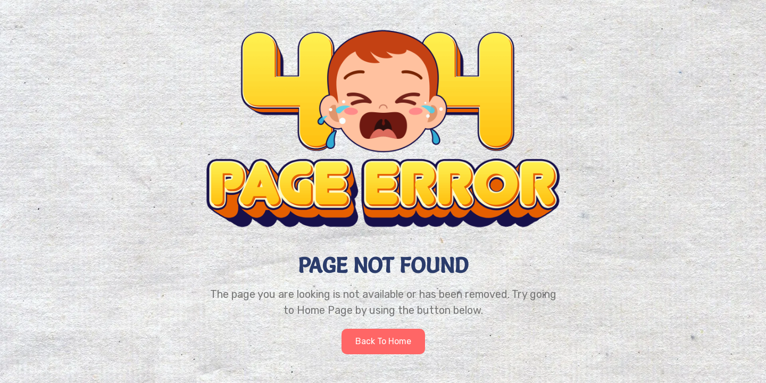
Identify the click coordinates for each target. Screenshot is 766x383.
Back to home (383, 341)
